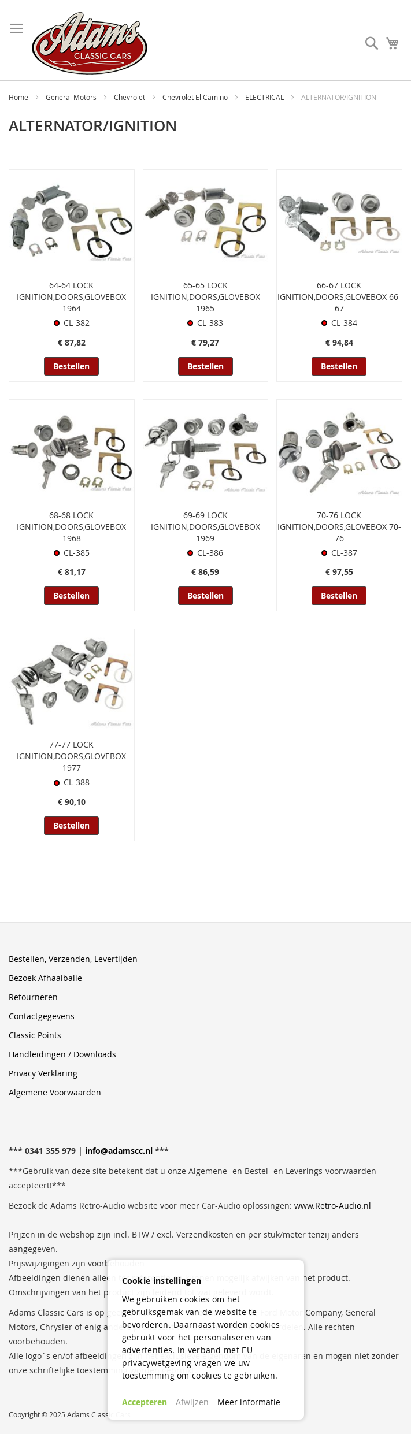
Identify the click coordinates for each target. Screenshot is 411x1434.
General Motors (72, 97)
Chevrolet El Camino (195, 97)
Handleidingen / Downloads (62, 1054)
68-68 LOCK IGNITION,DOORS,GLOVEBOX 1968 (71, 527)
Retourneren (33, 996)
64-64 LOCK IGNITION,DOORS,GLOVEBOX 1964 (71, 297)
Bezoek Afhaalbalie (45, 977)
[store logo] (89, 43)
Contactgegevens (42, 1016)
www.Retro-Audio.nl (332, 1205)
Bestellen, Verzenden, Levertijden (73, 958)
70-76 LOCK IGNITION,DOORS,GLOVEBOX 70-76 (339, 527)
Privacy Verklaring (43, 1073)
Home (19, 97)
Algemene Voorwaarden (55, 1092)
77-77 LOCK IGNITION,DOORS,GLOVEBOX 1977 (71, 756)
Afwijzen (192, 1401)
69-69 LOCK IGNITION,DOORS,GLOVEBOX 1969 (205, 527)
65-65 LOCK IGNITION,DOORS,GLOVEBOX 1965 (205, 297)
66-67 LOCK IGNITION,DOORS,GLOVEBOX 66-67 (339, 297)
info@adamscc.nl (119, 1150)
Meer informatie (248, 1401)
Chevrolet (130, 97)
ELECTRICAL (265, 97)
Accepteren (144, 1401)
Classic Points (35, 1035)
